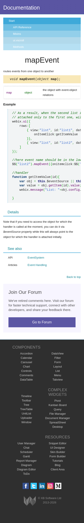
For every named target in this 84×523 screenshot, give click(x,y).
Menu (57, 376)
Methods (18, 46)
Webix (30, 501)
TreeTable (26, 409)
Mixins (17, 33)
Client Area (58, 470)
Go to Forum (42, 323)
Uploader (26, 418)
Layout (57, 367)
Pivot (57, 401)
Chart (26, 367)
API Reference (22, 27)
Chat (26, 448)
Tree (26, 405)
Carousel (26, 362)
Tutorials (57, 461)
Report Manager (26, 461)
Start (12, 20)
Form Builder (57, 457)
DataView (58, 354)
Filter (57, 358)
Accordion (26, 354)
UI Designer (57, 448)
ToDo (26, 474)
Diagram (26, 465)
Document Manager (57, 418)
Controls (26, 371)
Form (57, 362)
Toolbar (26, 401)
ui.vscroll (18, 40)
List (57, 371)
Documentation (21, 8)
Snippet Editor (57, 444)
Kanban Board (58, 405)
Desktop (57, 427)
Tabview (58, 380)
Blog (57, 465)
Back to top (74, 277)
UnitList (26, 414)
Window (26, 422)
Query (57, 410)
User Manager (26, 444)
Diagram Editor (26, 470)
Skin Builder (57, 452)
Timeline (26, 396)
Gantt (26, 457)
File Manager (57, 414)
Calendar (26, 358)
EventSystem (36, 258)
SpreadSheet (57, 423)
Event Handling (37, 265)
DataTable (26, 380)
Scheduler (26, 452)
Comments (26, 376)
